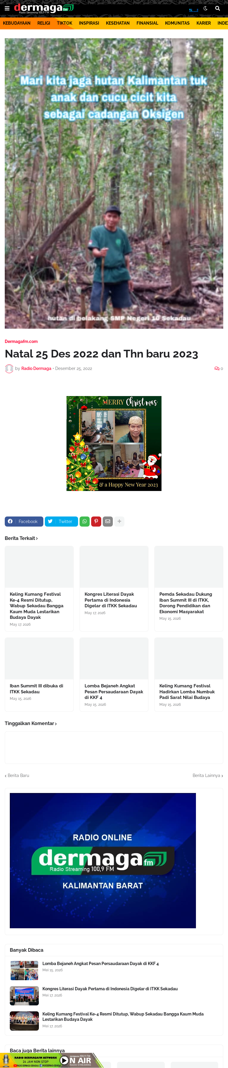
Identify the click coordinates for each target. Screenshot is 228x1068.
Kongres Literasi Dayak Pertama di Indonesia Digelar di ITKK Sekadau (111, 600)
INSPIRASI (89, 23)
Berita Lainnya (206, 775)
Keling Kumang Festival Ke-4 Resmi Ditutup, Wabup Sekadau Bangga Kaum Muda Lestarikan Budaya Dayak (37, 606)
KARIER (204, 23)
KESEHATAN (118, 23)
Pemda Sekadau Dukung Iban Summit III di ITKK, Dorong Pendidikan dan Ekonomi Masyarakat (185, 603)
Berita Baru (18, 775)
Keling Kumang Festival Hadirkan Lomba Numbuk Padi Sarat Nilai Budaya (187, 691)
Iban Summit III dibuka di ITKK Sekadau (36, 688)
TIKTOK (64, 23)
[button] (7, 9)
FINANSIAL (147, 23)
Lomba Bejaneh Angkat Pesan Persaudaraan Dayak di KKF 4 (114, 691)
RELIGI (43, 23)
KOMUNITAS (177, 23)
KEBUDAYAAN (17, 23)
